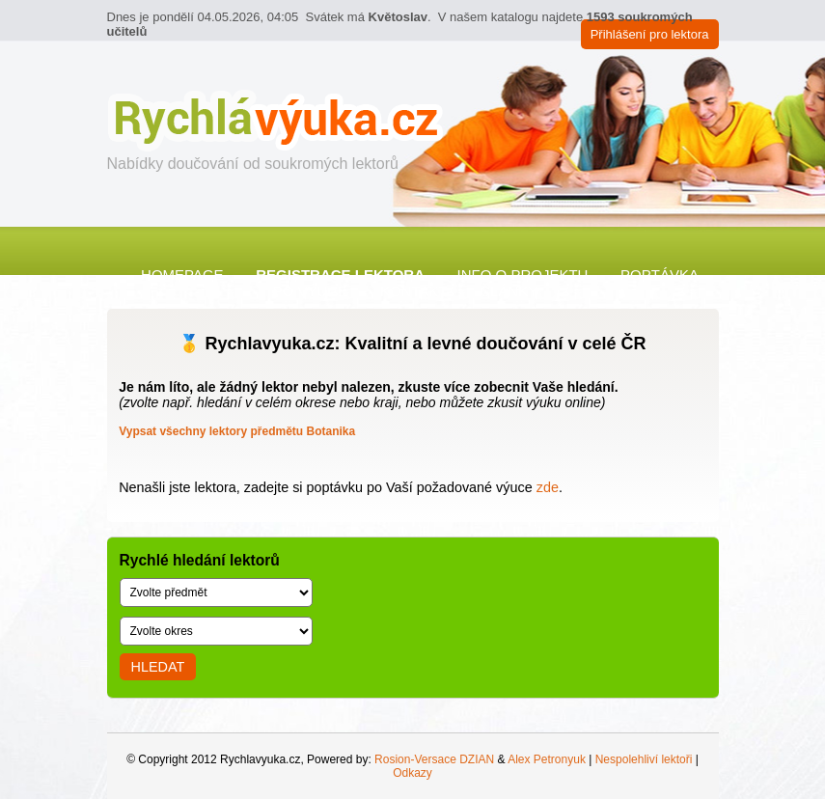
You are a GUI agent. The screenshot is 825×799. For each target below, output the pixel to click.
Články (508, 291)
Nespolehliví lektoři (644, 759)
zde (547, 487)
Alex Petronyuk (547, 759)
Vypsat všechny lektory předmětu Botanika (237, 431)
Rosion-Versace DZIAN (434, 759)
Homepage (182, 274)
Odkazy (412, 773)
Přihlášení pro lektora (650, 34)
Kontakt (414, 291)
